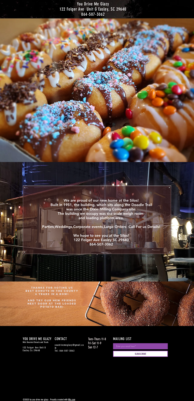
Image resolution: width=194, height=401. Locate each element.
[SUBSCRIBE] (140, 354)
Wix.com (71, 399)
